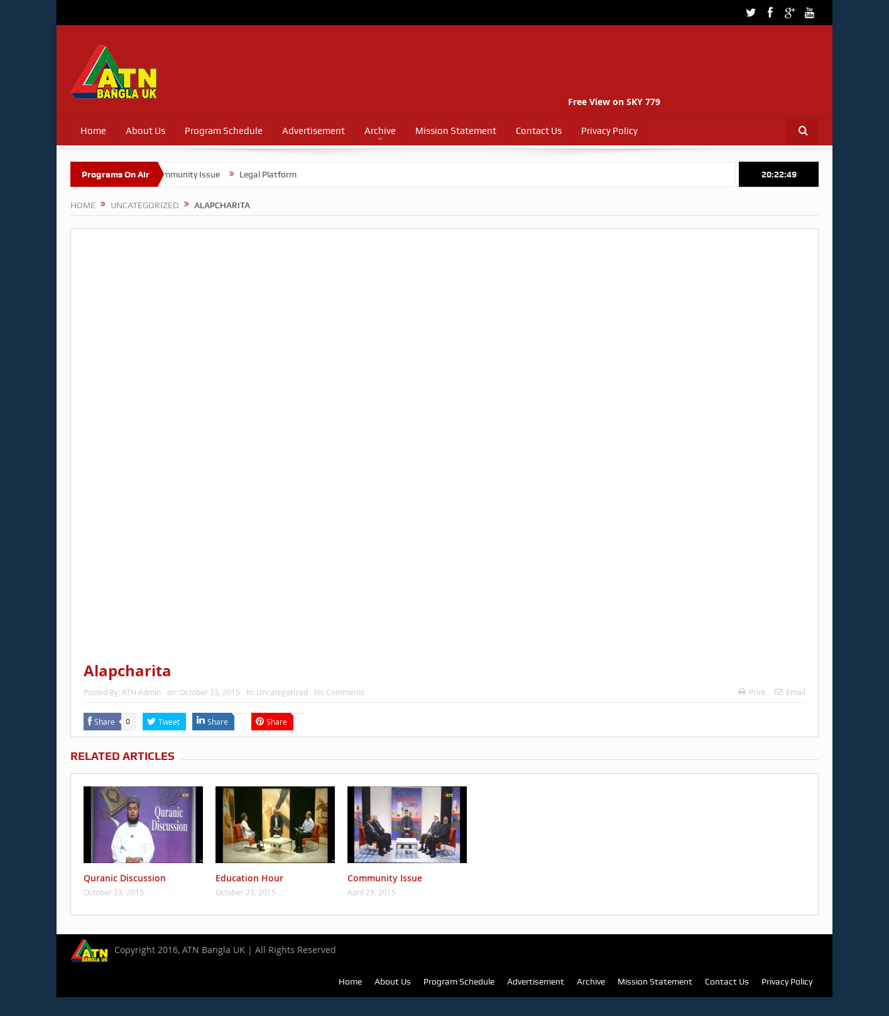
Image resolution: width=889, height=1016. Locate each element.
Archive (380, 131)
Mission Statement (455, 131)
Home (93, 131)
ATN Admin (141, 692)
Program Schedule (224, 131)
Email (790, 692)
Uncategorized (282, 692)
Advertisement (313, 131)
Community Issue (193, 174)
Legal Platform (275, 174)
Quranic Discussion (125, 878)
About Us (145, 131)
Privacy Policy (609, 131)
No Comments (339, 692)
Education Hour (249, 878)
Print (751, 692)
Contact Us (539, 131)
